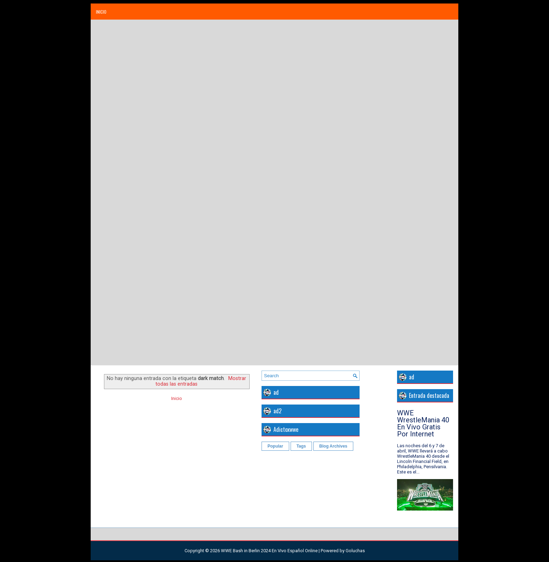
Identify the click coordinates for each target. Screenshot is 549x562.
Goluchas (355, 550)
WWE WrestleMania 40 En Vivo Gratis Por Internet (423, 423)
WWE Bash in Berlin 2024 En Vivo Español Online (269, 550)
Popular (275, 446)
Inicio (101, 12)
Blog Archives (333, 446)
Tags (301, 446)
